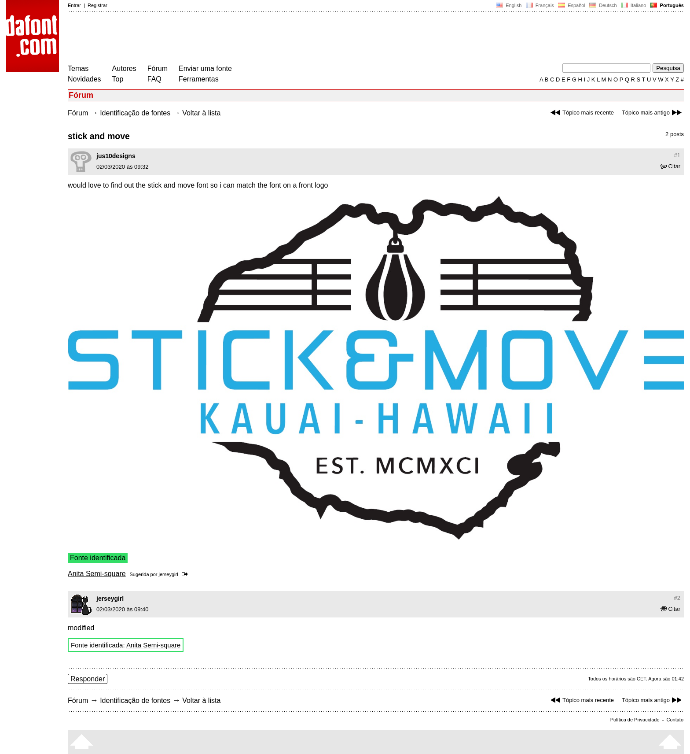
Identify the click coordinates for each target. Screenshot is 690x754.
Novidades (84, 79)
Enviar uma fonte (205, 68)
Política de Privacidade (635, 719)
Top (118, 79)
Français (539, 5)
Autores (124, 68)
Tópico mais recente (581, 112)
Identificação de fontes (135, 113)
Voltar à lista (201, 113)
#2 (677, 598)
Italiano (634, 5)
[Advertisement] (228, 39)
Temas (78, 68)
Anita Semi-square (97, 573)
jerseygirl (168, 574)
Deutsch (603, 5)
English (509, 5)
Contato (674, 719)
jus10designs (116, 155)
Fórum (157, 68)
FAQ (154, 79)
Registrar (97, 5)
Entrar (74, 5)
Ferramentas (199, 79)
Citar (670, 166)
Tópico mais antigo (653, 112)
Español (572, 5)
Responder (87, 679)
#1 (677, 155)
